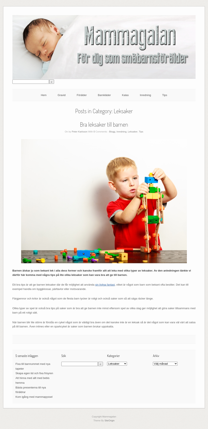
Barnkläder (104, 95)
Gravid (61, 95)
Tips (164, 95)
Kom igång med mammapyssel (34, 396)
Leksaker (133, 131)
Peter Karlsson (79, 131)
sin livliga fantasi (105, 284)
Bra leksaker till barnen (104, 124)
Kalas (125, 95)
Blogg (112, 131)
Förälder (82, 95)
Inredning (145, 95)
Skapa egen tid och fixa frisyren (34, 373)
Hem (43, 95)
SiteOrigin (109, 420)
